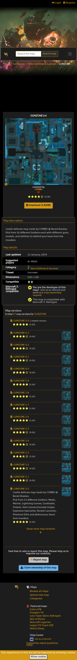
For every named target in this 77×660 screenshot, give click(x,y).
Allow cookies (38, 656)
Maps (7, 64)
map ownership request (47, 294)
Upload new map (39, 595)
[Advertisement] (38, 26)
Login (56, 2)
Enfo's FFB (35, 609)
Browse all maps (39, 591)
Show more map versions (41, 531)
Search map (49, 53)
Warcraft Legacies (40, 622)
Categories (19, 64)
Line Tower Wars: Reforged (45, 616)
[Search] (29, 54)
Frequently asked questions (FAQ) (42, 644)
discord (56, 290)
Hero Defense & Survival (42, 64)
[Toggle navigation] (70, 54)
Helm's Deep (37, 628)
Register (69, 2)
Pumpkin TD (37, 612)
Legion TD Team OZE (42, 625)
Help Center (37, 634)
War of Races (37, 619)
